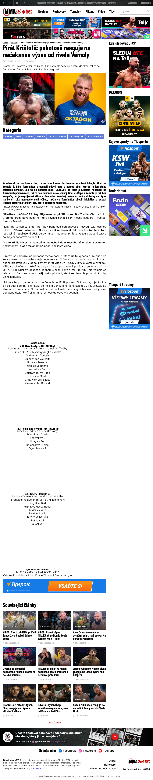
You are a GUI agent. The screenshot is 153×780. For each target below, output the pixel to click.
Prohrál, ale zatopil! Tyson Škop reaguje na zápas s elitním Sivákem (18, 708)
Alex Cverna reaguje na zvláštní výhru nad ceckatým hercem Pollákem (89, 636)
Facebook (67, 750)
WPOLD (32, 61)
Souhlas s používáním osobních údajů (89, 776)
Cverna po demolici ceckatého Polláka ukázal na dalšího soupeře (19, 672)
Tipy (112, 11)
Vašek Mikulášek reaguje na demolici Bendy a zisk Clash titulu (89, 708)
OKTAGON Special (57, 136)
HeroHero (110, 765)
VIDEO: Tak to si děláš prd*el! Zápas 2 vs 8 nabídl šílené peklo (19, 636)
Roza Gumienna (95, 136)
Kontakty (37, 769)
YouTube (107, 750)
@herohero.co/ (49, 742)
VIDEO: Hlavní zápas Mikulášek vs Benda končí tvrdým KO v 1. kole (52, 636)
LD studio (116, 776)
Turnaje (76, 11)
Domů (5, 43)
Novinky (43, 11)
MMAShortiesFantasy (103, 768)
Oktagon (29, 136)
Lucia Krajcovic (76, 136)
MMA (18, 136)
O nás (112, 761)
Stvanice (41, 136)
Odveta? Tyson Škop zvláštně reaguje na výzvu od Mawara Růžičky (53, 708)
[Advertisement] (54, 161)
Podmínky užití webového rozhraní (46, 776)
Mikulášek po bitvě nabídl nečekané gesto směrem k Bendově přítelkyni (53, 672)
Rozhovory (59, 11)
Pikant (90, 11)
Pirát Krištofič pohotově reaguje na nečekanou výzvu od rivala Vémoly (52, 43)
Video (101, 11)
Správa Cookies (67, 776)
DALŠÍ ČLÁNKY (54, 723)
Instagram (87, 750)
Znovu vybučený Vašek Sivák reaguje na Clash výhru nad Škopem (89, 672)
